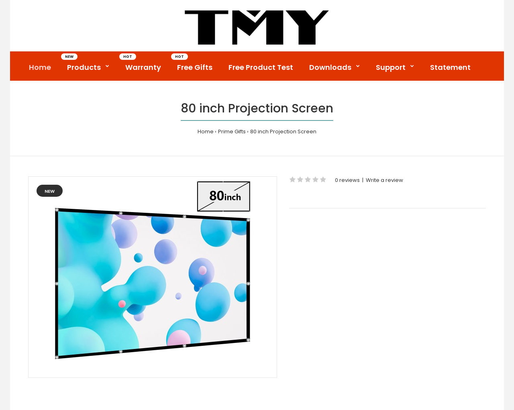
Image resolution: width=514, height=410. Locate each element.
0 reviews (347, 180)
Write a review (384, 180)
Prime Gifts (232, 131)
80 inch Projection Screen (283, 131)
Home (206, 131)
